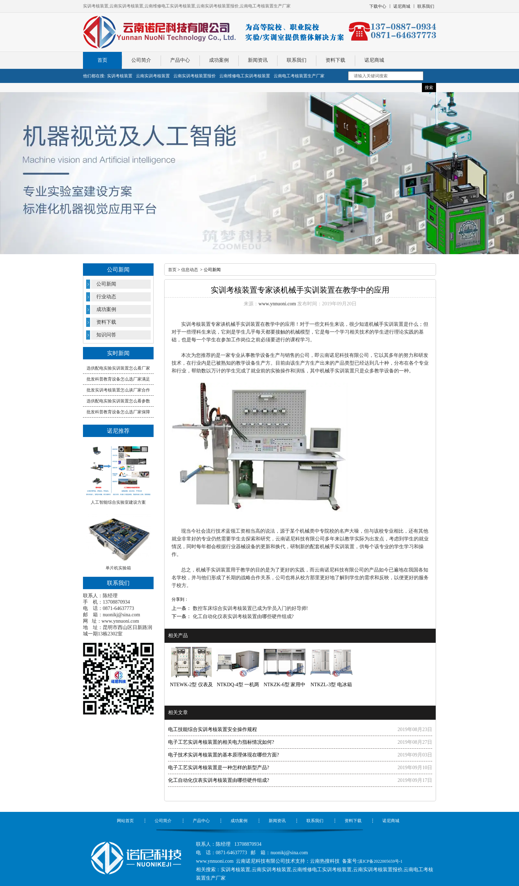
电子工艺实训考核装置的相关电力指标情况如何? (221, 742)
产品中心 (180, 60)
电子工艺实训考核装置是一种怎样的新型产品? (218, 767)
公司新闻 (106, 284)
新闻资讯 (258, 60)
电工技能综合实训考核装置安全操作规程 (212, 729)
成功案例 (219, 60)
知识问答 (106, 334)
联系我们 (296, 60)
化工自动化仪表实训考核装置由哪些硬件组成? (242, 616)
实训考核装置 (196, 324)
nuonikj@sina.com (121, 614)
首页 (102, 60)
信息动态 (189, 269)
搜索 (429, 87)
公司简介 (141, 60)
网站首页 (125, 820)
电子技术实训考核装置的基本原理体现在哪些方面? (223, 755)
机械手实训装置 (213, 570)
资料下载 (335, 60)
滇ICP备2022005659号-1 (380, 861)
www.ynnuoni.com (120, 621)
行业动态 (106, 296)
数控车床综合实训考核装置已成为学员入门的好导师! (249, 608)
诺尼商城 (374, 60)
